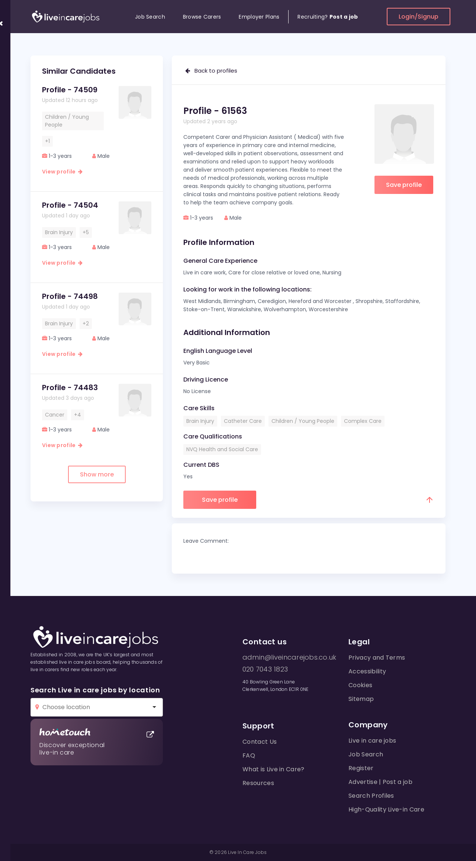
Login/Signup (418, 16)
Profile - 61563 (215, 111)
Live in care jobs (372, 740)
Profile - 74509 (69, 89)
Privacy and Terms (376, 657)
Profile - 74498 (70, 296)
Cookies (360, 685)
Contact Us (259, 741)
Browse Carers (202, 16)
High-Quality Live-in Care (386, 809)
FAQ (248, 755)
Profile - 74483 (70, 387)
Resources (258, 783)
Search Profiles (371, 795)
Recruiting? (328, 16)
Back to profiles (211, 70)
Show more (97, 474)
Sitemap (361, 699)
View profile (62, 171)
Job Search (150, 16)
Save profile (404, 185)
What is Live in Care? (273, 769)
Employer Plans (259, 16)
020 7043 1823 (265, 669)
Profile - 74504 (70, 205)
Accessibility (367, 671)
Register (361, 768)
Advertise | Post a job (380, 782)
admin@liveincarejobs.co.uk (289, 657)
